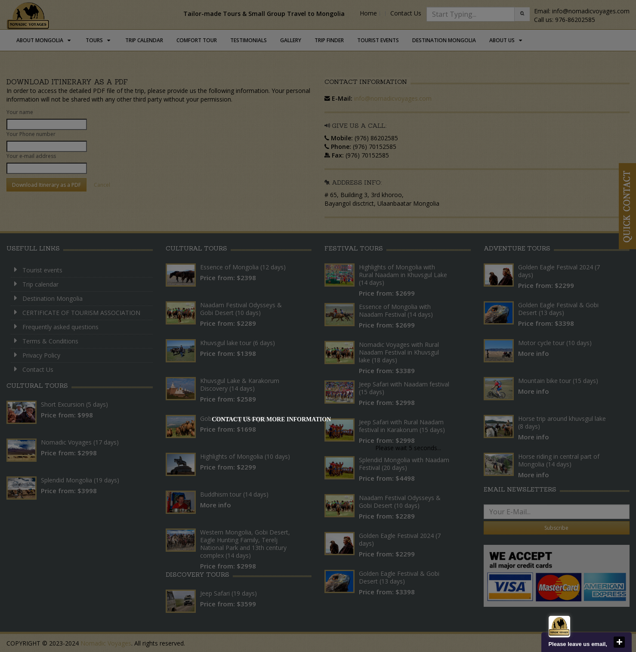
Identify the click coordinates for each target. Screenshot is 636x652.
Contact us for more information (271, 419)
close (619, 642)
